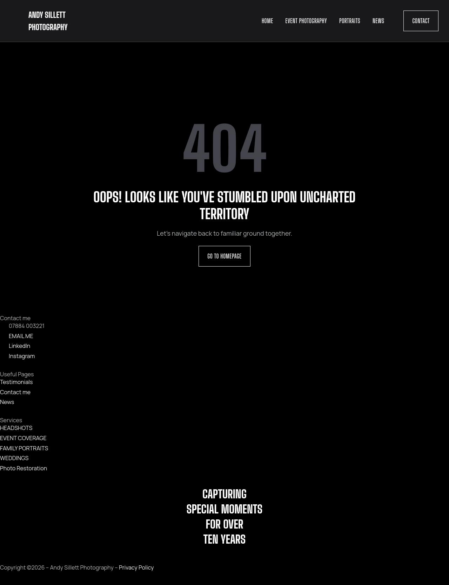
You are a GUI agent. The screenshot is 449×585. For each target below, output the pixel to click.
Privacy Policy (136, 567)
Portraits (349, 21)
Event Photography (306, 21)
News (378, 21)
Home (267, 21)
